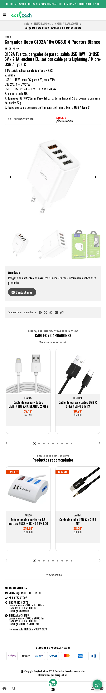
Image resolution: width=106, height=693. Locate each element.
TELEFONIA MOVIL (42, 23)
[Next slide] (95, 177)
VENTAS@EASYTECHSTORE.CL (23, 593)
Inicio (26, 23)
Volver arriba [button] (53, 574)
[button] (62, 312)
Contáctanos (21, 292)
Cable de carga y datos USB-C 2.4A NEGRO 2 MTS (78, 404)
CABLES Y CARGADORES (66, 23)
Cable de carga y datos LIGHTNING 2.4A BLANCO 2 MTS (28, 404)
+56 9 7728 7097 (16, 597)
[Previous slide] (10, 177)
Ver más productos (53, 342)
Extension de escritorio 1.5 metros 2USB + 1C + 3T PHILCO (28, 521)
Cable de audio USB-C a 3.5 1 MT (77, 521)
